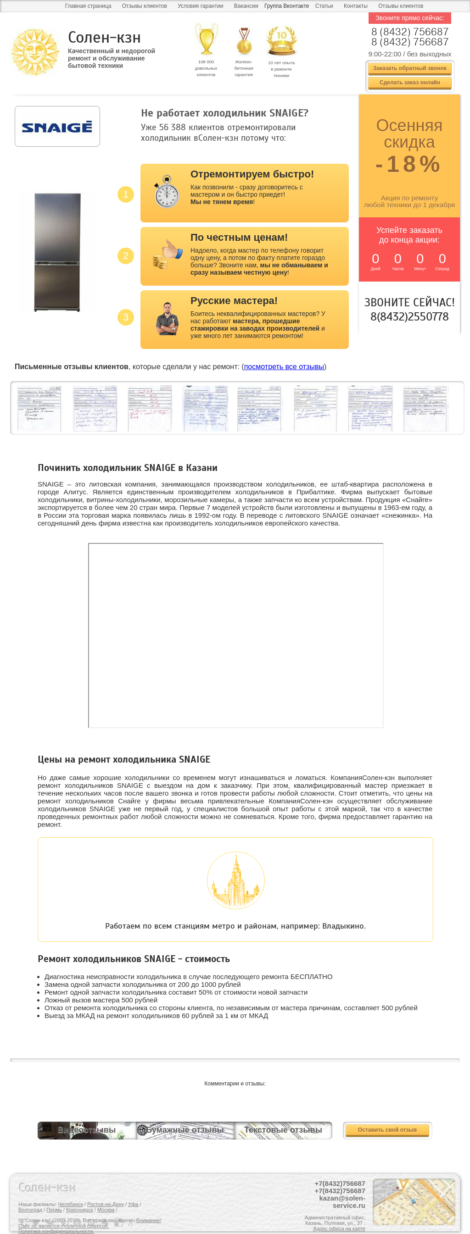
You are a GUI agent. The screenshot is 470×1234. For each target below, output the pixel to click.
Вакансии (246, 6)
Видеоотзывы (87, 1129)
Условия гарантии (200, 6)
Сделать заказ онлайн (410, 82)
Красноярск (79, 1209)
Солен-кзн (104, 37)
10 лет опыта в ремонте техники (281, 69)
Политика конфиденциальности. (56, 1231)
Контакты (356, 6)
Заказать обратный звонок (410, 68)
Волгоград (30, 1209)
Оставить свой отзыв (387, 1130)
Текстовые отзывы (283, 1129)
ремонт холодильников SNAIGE (90, 785)
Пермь (54, 1209)
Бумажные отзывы (185, 1129)
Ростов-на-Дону (105, 1204)
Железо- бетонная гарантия (243, 68)
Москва (106, 1209)
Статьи (324, 6)
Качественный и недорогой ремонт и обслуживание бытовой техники (111, 55)
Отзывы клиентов (144, 6)
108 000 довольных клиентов (206, 68)
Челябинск (70, 1204)
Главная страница (88, 6)
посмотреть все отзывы (284, 367)
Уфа (133, 1204)
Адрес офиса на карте (339, 1228)
